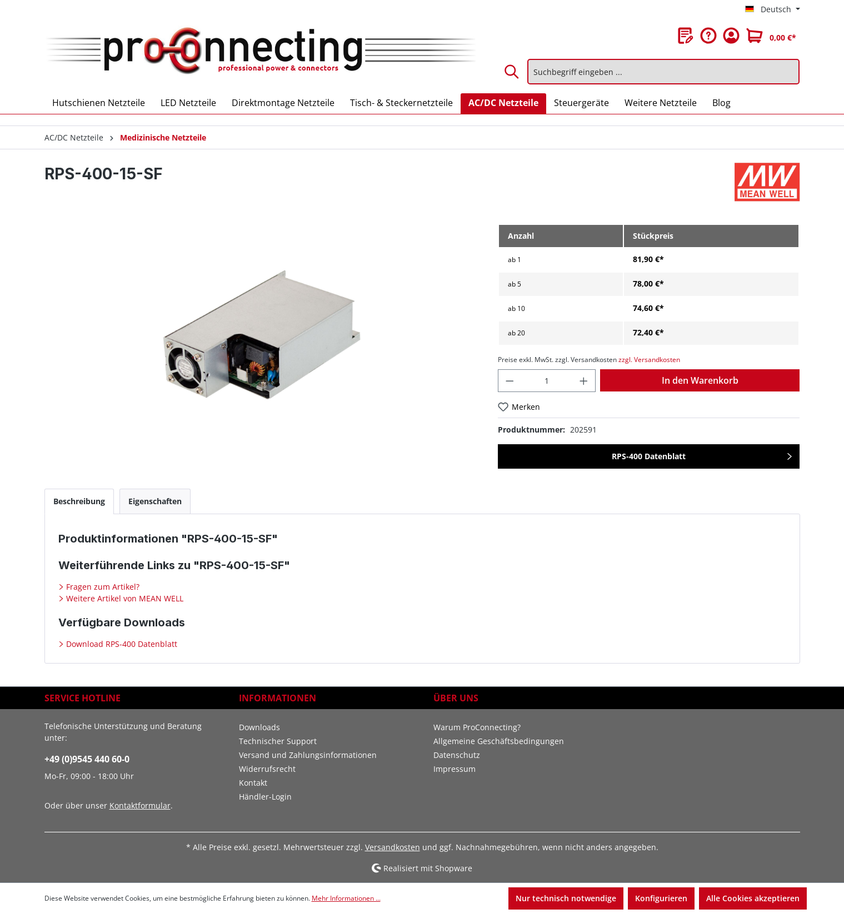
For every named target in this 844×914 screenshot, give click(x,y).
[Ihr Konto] (731, 35)
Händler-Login (265, 796)
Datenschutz (456, 755)
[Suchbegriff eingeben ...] (663, 71)
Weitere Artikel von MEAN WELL (123, 598)
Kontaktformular (140, 805)
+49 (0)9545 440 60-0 (86, 759)
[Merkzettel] (685, 35)
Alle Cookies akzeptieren (753, 898)
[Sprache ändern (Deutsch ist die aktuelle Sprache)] (772, 9)
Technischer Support (278, 741)
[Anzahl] (547, 380)
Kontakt (253, 782)
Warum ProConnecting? (477, 727)
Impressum (454, 769)
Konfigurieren (661, 898)
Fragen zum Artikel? (101, 586)
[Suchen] (512, 71)
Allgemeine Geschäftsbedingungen (498, 741)
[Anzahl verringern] (509, 380)
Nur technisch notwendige (566, 898)
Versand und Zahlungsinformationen (308, 755)
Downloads (259, 727)
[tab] (79, 501)
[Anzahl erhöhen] (584, 380)
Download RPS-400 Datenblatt (120, 644)
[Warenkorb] (771, 35)
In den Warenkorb (700, 380)
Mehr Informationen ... (346, 898)
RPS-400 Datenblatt (649, 456)
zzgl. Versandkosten (649, 359)
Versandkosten (392, 847)
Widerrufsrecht (267, 769)
